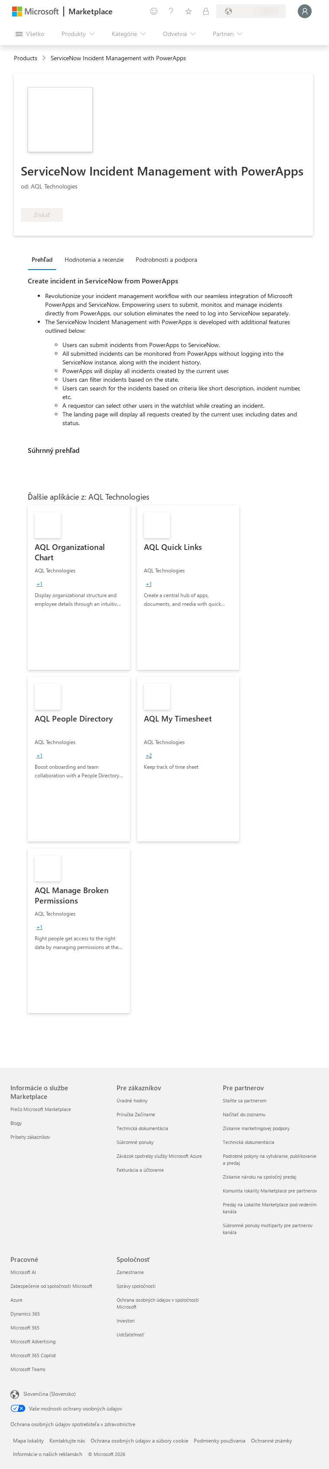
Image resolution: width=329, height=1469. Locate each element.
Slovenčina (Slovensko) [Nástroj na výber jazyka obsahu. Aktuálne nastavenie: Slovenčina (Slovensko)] (49, 1393)
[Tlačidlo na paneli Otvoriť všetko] (30, 34)
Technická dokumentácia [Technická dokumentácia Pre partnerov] (248, 1142)
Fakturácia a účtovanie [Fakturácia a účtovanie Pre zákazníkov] (140, 1170)
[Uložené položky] (188, 11)
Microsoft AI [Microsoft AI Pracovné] (23, 1272)
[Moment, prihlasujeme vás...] (305, 11)
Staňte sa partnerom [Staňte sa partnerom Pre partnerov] (244, 1100)
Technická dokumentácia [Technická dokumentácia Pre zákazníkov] (142, 1128)
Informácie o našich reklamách (47, 1453)
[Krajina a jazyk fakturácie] (251, 11)
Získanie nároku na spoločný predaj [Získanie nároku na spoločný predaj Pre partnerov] (259, 1176)
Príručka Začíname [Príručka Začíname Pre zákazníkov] (136, 1114)
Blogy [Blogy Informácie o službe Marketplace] (16, 1123)
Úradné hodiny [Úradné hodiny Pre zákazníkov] (132, 1100)
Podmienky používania (219, 1440)
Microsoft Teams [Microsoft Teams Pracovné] (28, 1369)
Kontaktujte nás (67, 1440)
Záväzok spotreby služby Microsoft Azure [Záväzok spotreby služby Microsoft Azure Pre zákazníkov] (159, 1156)
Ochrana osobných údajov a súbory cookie (139, 1440)
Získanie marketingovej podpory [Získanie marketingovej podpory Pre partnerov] (256, 1128)
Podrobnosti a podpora (166, 259)
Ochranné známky (271, 1440)
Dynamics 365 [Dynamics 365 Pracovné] (25, 1313)
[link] (79, 587)
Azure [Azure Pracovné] (16, 1300)
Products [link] (25, 58)
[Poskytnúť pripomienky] (154, 11)
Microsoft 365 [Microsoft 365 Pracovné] (24, 1327)
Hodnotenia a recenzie (94, 259)
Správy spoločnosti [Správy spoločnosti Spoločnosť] (136, 1286)
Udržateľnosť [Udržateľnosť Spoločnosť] (130, 1334)
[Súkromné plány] (206, 11)
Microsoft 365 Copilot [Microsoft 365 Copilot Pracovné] (33, 1355)
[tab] (44, 259)
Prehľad (42, 259)
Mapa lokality (28, 1440)
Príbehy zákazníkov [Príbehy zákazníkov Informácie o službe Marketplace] (30, 1137)
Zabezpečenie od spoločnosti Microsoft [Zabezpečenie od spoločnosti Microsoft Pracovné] (51, 1286)
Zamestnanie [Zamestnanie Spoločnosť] (130, 1272)
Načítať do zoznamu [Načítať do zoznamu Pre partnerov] (244, 1114)
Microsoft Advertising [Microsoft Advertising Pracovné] (32, 1341)
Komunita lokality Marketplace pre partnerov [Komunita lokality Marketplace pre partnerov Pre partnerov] (270, 1190)
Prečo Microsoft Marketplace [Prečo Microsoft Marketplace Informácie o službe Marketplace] (40, 1109)
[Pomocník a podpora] (171, 11)
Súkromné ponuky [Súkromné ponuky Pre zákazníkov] (135, 1142)
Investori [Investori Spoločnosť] (126, 1320)
